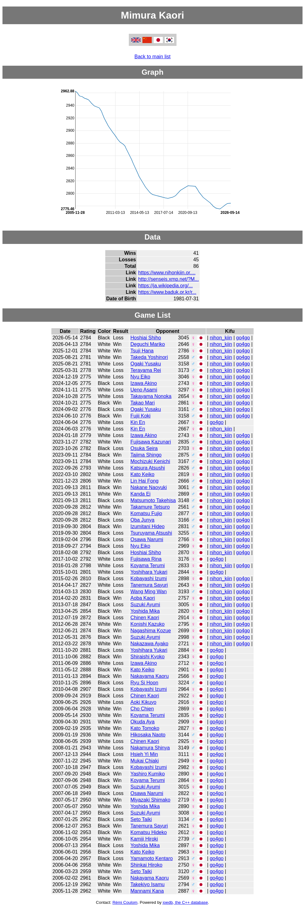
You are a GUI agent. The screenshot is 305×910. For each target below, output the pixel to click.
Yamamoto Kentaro (151, 858)
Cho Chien (142, 708)
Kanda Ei (140, 494)
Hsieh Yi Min (144, 754)
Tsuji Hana (142, 350)
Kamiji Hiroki (144, 839)
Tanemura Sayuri (149, 585)
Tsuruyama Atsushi (151, 533)
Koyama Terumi (147, 565)
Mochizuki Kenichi (150, 461)
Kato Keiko (142, 474)
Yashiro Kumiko (147, 773)
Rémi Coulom (124, 902)
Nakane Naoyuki (148, 487)
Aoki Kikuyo (143, 702)
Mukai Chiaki (144, 760)
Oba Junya (142, 520)
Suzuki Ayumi (145, 604)
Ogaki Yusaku (145, 363)
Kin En (137, 422)
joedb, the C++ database (185, 902)
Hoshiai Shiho (145, 337)
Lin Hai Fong (144, 481)
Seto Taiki (141, 819)
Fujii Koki (140, 415)
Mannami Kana (147, 891)
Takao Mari (142, 402)
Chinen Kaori (144, 617)
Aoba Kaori (142, 598)
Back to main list (152, 56)
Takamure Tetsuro (150, 507)
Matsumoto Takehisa (153, 500)
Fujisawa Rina (145, 559)
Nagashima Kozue (150, 630)
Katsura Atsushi (147, 467)
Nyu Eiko (140, 376)
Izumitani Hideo (147, 526)
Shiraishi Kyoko (147, 656)
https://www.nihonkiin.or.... (166, 272)
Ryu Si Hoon (144, 682)
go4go (243, 337)
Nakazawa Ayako (149, 643)
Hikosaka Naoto (147, 734)
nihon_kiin (221, 337)
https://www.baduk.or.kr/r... (167, 292)
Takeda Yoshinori (149, 357)
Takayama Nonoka (151, 396)
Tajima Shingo (146, 454)
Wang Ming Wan (148, 591)
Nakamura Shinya (150, 747)
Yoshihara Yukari (148, 572)
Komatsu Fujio (146, 513)
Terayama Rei (145, 370)
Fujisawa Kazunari (150, 441)
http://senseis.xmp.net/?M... (168, 279)
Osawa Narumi (146, 539)
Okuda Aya (142, 721)
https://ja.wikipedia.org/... (165, 285)
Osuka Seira (144, 448)
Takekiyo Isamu (147, 884)
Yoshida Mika (145, 611)
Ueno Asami (143, 389)
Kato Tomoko (144, 728)
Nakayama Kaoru (149, 676)
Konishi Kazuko (147, 624)
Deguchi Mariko (147, 344)
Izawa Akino (143, 383)
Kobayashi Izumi (148, 578)
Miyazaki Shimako (150, 799)
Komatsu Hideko (148, 832)
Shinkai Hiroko (146, 865)
